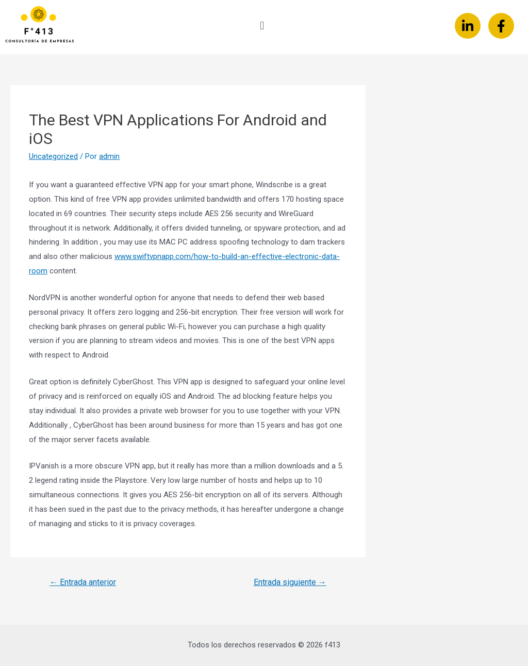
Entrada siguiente (290, 582)
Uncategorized (53, 156)
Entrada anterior (83, 582)
